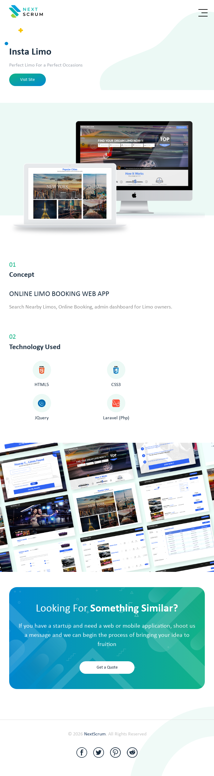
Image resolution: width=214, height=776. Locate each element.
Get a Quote (107, 667)
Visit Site (27, 80)
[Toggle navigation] (203, 12)
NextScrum (95, 734)
